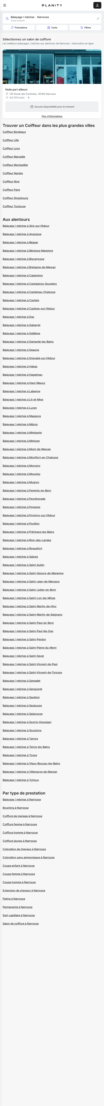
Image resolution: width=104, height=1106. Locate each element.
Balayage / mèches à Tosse (20, 755)
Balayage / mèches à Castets (21, 300)
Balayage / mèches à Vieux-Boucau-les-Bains (31, 763)
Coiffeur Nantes (13, 173)
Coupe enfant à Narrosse (19, 865)
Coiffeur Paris (11, 189)
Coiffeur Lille (11, 140)
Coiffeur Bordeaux (14, 131)
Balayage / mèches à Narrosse (22, 799)
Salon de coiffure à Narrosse (21, 923)
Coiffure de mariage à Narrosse (22, 816)
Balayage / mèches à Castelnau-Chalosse (29, 292)
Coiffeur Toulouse (14, 206)
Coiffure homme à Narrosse (20, 832)
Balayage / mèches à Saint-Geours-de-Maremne (33, 573)
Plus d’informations (52, 116)
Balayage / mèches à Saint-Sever (23, 656)
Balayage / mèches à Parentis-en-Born (27, 490)
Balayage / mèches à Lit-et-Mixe (23, 399)
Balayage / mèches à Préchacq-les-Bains (28, 531)
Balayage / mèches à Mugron (21, 482)
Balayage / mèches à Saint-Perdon (24, 639)
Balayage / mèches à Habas (20, 366)
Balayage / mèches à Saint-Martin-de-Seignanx (32, 614)
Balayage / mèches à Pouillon (21, 523)
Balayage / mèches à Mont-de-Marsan (27, 449)
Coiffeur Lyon (11, 148)
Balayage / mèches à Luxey (20, 407)
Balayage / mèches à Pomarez (21, 507)
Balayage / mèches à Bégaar (20, 242)
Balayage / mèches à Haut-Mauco (24, 383)
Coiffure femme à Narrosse (20, 824)
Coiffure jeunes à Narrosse (20, 840)
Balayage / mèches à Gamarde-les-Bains (28, 341)
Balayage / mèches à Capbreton (23, 275)
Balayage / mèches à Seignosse (23, 713)
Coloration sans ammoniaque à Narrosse (28, 857)
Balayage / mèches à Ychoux (21, 780)
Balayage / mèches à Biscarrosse (23, 259)
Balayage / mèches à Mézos (20, 424)
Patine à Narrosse (14, 898)
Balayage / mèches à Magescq (22, 416)
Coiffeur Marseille (14, 156)
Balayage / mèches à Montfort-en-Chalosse (30, 457)
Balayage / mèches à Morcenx (21, 465)
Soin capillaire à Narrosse (19, 915)
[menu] (5, 5)
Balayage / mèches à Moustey (21, 474)
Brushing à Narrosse (16, 807)
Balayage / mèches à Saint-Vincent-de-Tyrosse (32, 672)
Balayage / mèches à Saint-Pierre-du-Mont (29, 647)
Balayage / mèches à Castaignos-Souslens (30, 283)
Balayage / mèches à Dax (18, 316)
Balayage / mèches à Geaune (21, 350)
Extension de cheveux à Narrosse (24, 890)
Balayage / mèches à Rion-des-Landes (27, 540)
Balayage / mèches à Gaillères (21, 333)
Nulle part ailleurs (16, 89)
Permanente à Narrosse (17, 907)
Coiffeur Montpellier (15, 165)
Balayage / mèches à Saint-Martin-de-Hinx (29, 606)
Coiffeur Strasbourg (15, 198)
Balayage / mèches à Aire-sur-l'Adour (26, 225)
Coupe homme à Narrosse (19, 882)
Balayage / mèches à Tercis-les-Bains (26, 747)
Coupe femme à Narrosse (19, 874)
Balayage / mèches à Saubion (21, 697)
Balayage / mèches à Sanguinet (22, 689)
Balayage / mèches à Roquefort (22, 548)
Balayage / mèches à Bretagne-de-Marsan (29, 267)
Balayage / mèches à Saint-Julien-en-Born (29, 589)
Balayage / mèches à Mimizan (21, 440)
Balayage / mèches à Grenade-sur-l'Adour (29, 358)
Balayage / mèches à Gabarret (21, 325)
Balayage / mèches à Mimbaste (22, 432)
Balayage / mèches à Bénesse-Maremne (28, 250)
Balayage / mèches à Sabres (20, 556)
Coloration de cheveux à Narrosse (24, 849)
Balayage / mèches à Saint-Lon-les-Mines (29, 598)
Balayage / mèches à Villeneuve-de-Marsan (30, 771)
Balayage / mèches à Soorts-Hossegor (27, 722)
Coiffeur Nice (11, 181)
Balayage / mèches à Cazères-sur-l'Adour (29, 308)
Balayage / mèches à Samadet (21, 680)
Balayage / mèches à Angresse (22, 234)
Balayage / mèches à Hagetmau (22, 374)
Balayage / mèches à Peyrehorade (24, 498)
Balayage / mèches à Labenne (21, 391)
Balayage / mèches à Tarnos (20, 738)
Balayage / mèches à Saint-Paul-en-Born (28, 622)
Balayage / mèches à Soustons (22, 730)
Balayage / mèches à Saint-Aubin (23, 565)
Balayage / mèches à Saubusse (22, 705)
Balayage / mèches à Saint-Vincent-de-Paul (30, 664)
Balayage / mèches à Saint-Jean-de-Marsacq (31, 581)
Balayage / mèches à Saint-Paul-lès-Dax (28, 631)
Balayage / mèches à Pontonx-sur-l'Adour (29, 515)
